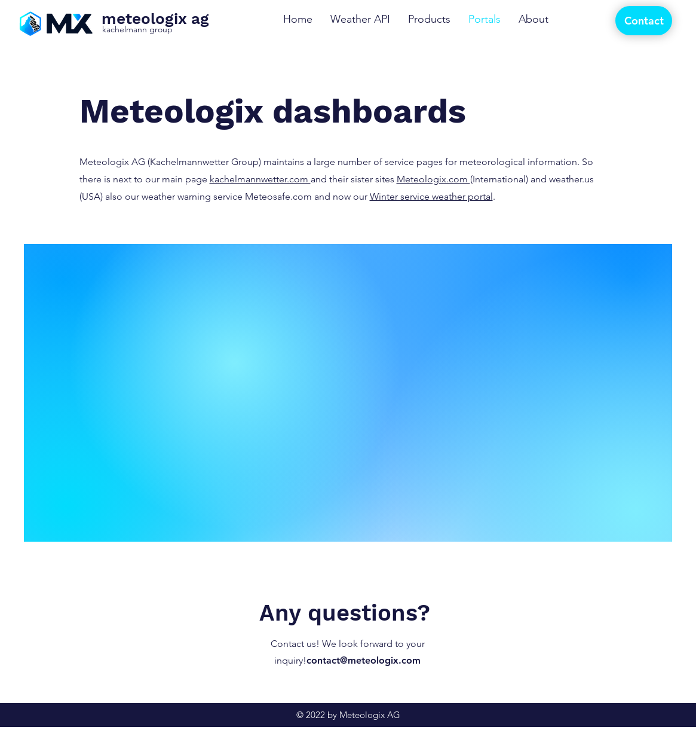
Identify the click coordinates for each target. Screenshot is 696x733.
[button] (429, 19)
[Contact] (643, 20)
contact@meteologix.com (363, 660)
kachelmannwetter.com (260, 179)
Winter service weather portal (431, 196)
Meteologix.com (433, 179)
